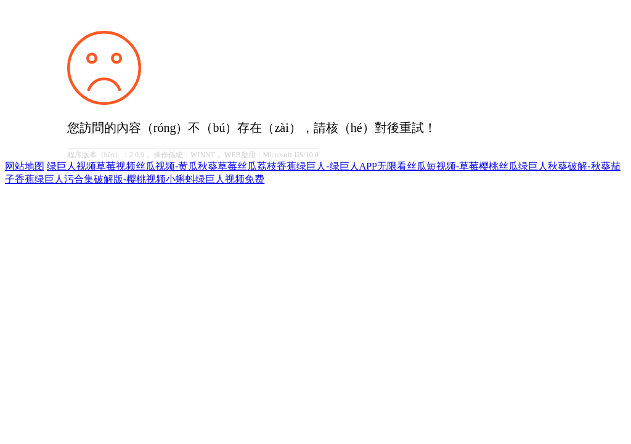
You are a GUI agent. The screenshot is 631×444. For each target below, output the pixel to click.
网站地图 (24, 166)
